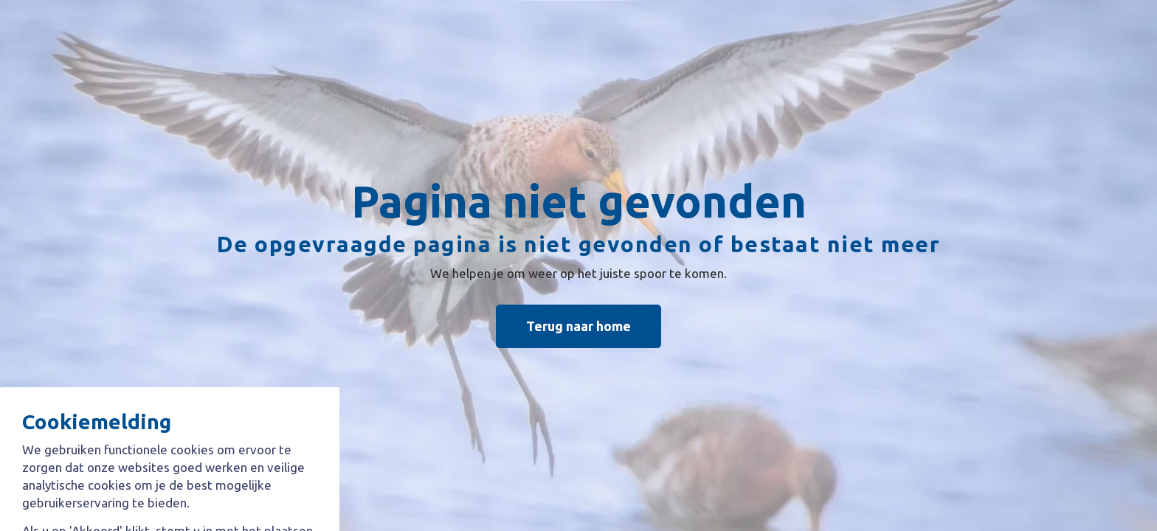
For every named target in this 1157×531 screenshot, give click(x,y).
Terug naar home (578, 326)
